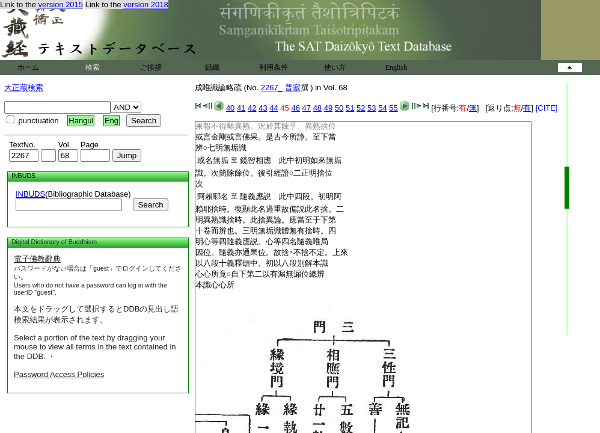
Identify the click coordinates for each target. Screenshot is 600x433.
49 (328, 107)
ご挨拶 (151, 67)
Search (150, 204)
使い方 (335, 67)
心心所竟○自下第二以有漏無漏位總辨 (260, 273)
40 (230, 107)
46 (295, 107)
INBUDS (30, 193)
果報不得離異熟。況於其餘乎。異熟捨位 (265, 126)
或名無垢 (212, 160)
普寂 (293, 87)
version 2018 (145, 4)
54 (382, 107)
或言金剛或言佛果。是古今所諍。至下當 (265, 136)
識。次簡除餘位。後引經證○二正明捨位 (264, 172)
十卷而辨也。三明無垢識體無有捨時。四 (265, 230)
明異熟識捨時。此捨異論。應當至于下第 (265, 219)
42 (252, 107)
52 (361, 107)
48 (317, 107)
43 (263, 107)
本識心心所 (214, 284)
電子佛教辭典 (37, 258)
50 (339, 107)
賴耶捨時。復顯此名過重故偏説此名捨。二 (269, 208)
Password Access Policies (59, 374)
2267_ (272, 87)
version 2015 (60, 4)
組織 (212, 67)
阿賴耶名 (212, 196)
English (396, 67)
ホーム (28, 67)
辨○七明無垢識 (221, 147)
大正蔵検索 (23, 87)
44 (273, 107)
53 (371, 107)
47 (306, 107)
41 (241, 107)
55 (393, 107)
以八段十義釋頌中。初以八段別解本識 (261, 263)
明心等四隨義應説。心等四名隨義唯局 (261, 241)
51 (350, 107)
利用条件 (273, 67)
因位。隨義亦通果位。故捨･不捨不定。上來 (271, 252)
